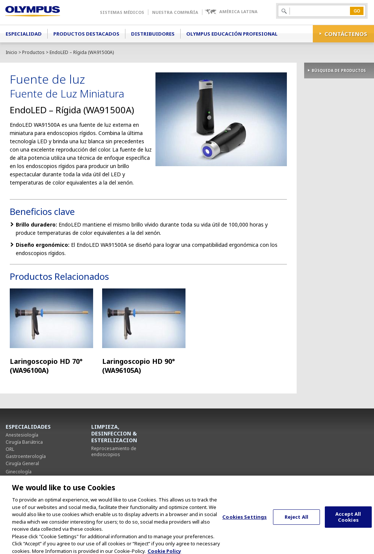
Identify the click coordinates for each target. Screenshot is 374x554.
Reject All (296, 521)
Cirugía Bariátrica (24, 442)
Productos (33, 52)
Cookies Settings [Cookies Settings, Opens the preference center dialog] (244, 521)
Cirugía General (22, 463)
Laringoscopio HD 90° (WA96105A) (138, 366)
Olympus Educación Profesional (231, 33)
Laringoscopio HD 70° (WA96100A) (46, 366)
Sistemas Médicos (122, 12)
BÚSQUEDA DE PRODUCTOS (339, 70)
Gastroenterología (26, 456)
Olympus (43, 12)
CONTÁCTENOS (345, 34)
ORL (10, 449)
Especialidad (24, 33)
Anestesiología (22, 435)
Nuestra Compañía (175, 12)
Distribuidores (153, 33)
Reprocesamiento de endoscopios (113, 451)
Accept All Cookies (348, 521)
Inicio (11, 52)
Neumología (19, 479)
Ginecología (19, 471)
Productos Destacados (86, 33)
